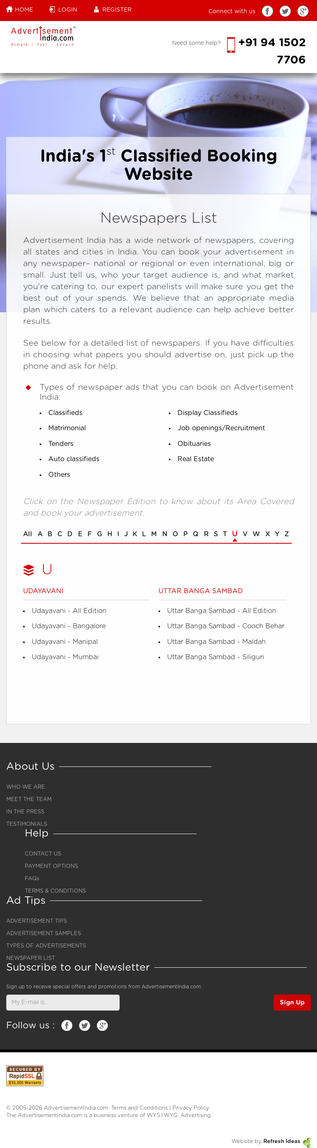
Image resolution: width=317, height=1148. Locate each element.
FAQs (32, 879)
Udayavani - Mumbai (65, 657)
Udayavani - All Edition (69, 611)
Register (113, 9)
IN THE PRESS (25, 812)
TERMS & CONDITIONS (55, 891)
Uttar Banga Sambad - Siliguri (215, 657)
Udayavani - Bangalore (69, 626)
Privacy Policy (191, 1108)
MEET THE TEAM (29, 799)
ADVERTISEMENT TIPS (36, 921)
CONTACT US (43, 854)
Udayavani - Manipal (65, 642)
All (27, 534)
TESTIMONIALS (26, 824)
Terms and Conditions (139, 1108)
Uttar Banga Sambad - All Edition (221, 611)
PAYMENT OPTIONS (51, 866)
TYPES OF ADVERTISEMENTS (46, 946)
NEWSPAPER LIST (30, 958)
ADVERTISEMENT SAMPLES (43, 933)
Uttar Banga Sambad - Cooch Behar (225, 626)
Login (63, 9)
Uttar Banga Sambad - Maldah (216, 642)
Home (19, 9)
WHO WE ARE (25, 787)
